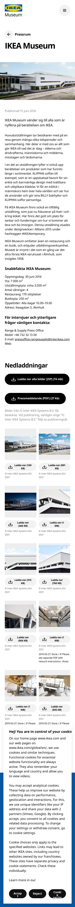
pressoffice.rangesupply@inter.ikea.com (42, 339)
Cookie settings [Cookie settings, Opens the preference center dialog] (57, 894)
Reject (37, 893)
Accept (18, 895)
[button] (18, 34)
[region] (37, 815)
